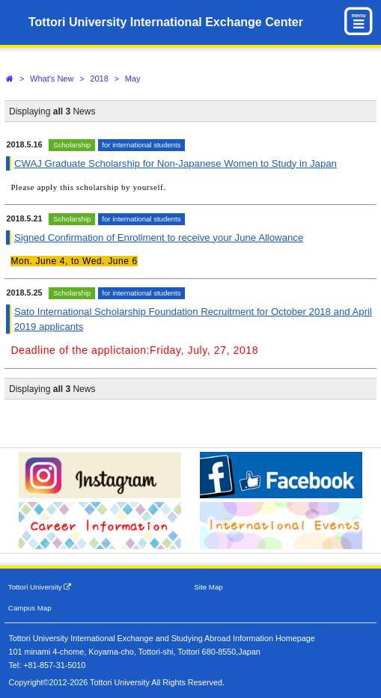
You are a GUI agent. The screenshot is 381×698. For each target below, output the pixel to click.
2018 (99, 78)
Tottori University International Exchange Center (165, 22)
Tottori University (40, 587)
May (133, 78)
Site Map (208, 587)
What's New (51, 78)
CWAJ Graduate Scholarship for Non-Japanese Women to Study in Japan (175, 163)
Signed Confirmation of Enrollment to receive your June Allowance (158, 237)
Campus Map (30, 608)
